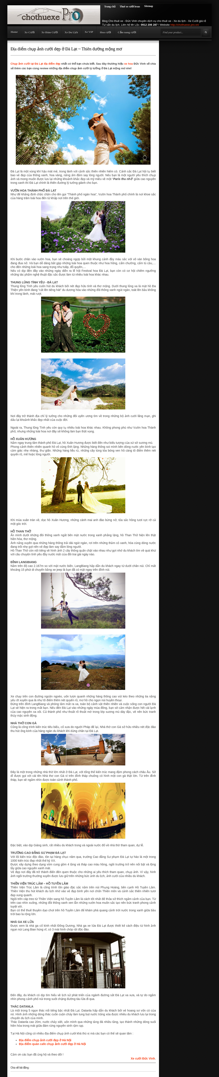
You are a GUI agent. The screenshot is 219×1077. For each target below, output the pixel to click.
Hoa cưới (105, 32)
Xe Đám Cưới (49, 32)
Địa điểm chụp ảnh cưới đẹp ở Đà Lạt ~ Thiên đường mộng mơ (66, 49)
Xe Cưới (29, 32)
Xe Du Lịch (71, 32)
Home (14, 31)
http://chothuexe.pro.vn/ (184, 24)
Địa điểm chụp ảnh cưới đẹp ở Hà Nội (45, 1040)
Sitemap (148, 6)
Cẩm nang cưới (127, 32)
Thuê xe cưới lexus (130, 6)
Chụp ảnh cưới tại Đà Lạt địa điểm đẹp (35, 63)
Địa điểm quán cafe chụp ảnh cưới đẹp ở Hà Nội (52, 1044)
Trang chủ (109, 6)
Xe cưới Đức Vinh (143, 1058)
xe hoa (129, 63)
